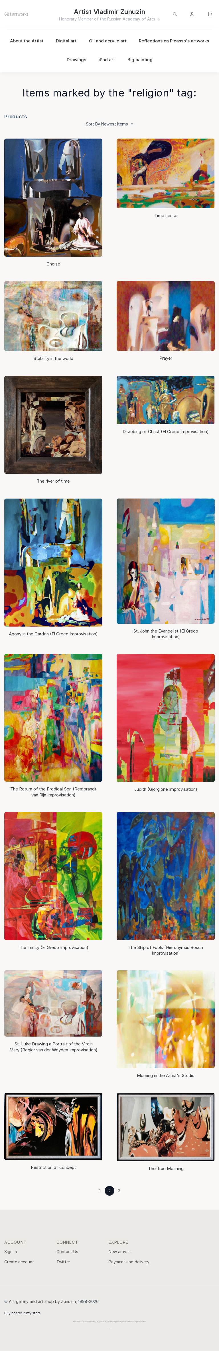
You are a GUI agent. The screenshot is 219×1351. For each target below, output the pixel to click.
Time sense (165, 216)
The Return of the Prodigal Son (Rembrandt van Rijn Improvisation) (53, 792)
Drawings (76, 59)
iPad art (107, 59)
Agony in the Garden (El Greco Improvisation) (53, 634)
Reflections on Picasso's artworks (174, 41)
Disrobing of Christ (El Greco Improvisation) (166, 431)
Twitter (63, 1262)
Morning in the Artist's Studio (165, 1075)
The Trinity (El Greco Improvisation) (53, 947)
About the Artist (26, 41)
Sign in (10, 1251)
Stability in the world (53, 358)
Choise (53, 264)
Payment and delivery (129, 1262)
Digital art (66, 41)
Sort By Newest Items (109, 124)
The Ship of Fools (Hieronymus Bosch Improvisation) (165, 950)
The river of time (53, 481)
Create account (19, 1262)
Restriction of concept (53, 1167)
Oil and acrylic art (107, 41)
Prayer (165, 358)
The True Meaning (166, 1168)
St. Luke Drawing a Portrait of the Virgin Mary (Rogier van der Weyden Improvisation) (53, 1047)
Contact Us (67, 1251)
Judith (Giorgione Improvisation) (165, 789)
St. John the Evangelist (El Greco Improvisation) (165, 634)
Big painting (140, 59)
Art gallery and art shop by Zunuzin (42, 1301)
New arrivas (120, 1251)
